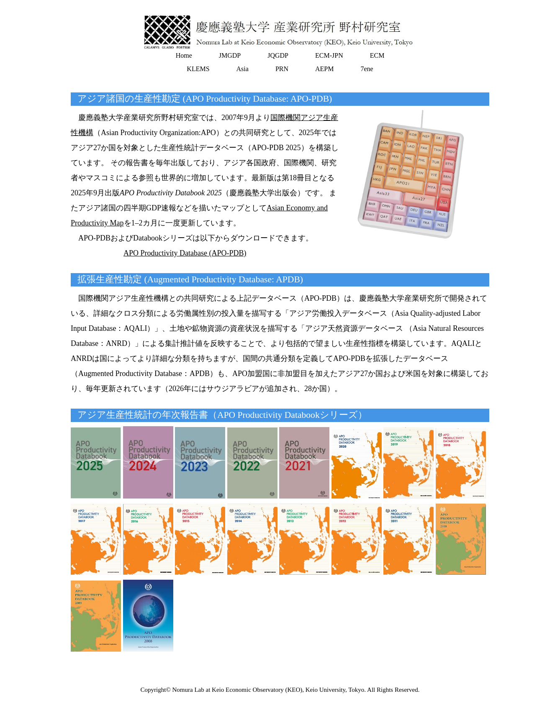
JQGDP (277, 55)
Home (184, 55)
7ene (366, 68)
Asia (242, 68)
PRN (281, 68)
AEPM (324, 68)
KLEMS (198, 68)
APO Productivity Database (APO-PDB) (184, 253)
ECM (377, 55)
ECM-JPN (329, 55)
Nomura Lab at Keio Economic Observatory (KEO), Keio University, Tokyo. (269, 689)
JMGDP (230, 55)
